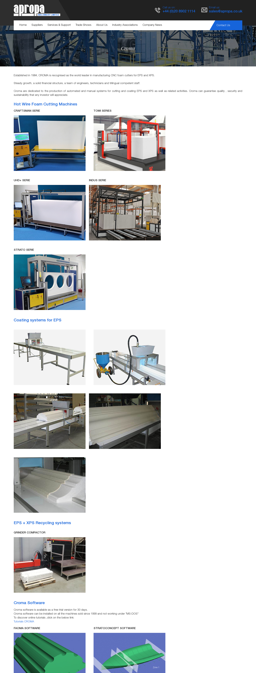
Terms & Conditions (121, 660)
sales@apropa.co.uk (225, 11)
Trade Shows (83, 25)
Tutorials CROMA (24, 488)
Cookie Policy (164, 660)
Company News (152, 25)
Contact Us (223, 25)
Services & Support (59, 25)
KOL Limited (165, 665)
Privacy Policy (144, 660)
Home (23, 25)
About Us (101, 25)
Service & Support (94, 660)
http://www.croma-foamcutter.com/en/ (112, 636)
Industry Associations (125, 25)
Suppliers (37, 25)
